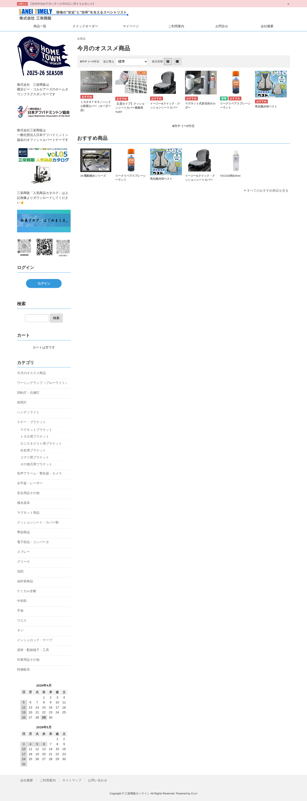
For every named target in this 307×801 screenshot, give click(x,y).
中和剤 (22, 601)
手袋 (20, 610)
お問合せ (221, 26)
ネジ (20, 630)
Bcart (194, 793)
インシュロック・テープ (34, 640)
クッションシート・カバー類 (38, 522)
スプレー (23, 552)
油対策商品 (25, 581)
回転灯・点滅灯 (28, 392)
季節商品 (23, 532)
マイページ (131, 26)
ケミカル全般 (26, 591)
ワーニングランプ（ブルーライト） (42, 383)
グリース (23, 561)
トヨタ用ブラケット (34, 436)
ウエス (22, 620)
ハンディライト (28, 412)
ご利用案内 (176, 26)
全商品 (81, 38)
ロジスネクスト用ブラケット (41, 443)
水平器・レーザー (30, 483)
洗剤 (20, 571)
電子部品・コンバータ (33, 542)
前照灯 (22, 402)
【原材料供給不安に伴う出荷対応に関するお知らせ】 (62, 3)
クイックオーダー (85, 26)
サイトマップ (71, 780)
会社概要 (267, 26)
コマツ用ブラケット (34, 457)
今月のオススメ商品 (31, 373)
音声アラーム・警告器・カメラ (39, 473)
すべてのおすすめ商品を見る (267, 190)
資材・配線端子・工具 (33, 650)
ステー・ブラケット (31, 422)
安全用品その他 (28, 493)
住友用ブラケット (33, 450)
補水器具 (23, 503)
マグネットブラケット (36, 429)
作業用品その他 (28, 659)
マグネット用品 (28, 512)
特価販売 (23, 669)
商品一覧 (39, 26)
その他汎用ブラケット (36, 464)
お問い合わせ (97, 780)
